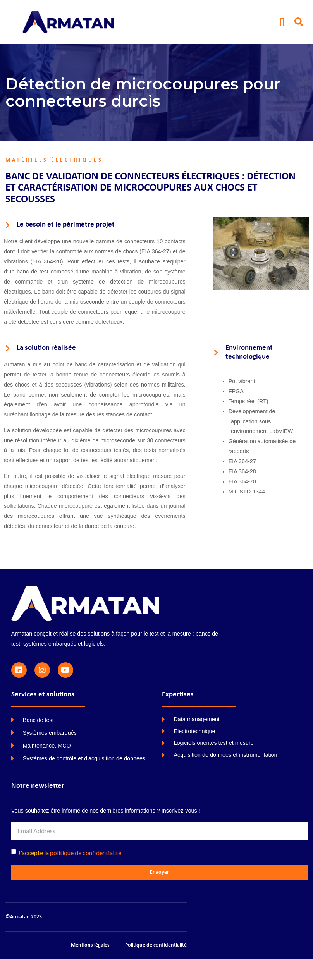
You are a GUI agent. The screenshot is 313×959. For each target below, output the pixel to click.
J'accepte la (69, 852)
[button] (282, 22)
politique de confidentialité (85, 852)
